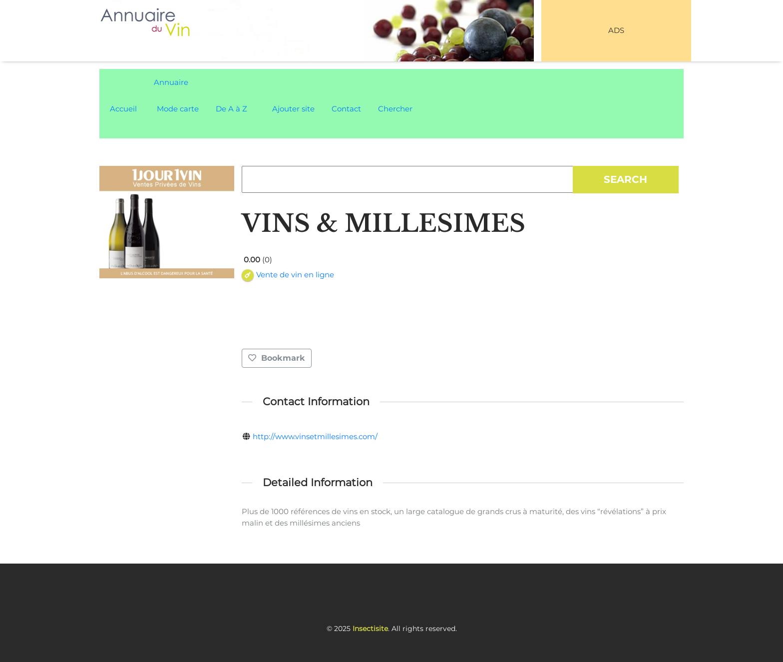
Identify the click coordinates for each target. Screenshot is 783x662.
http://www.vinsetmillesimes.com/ (315, 436)
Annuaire (171, 82)
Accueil (123, 108)
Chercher (395, 108)
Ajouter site (293, 108)
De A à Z (231, 108)
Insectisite (370, 628)
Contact (346, 108)
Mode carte (178, 108)
